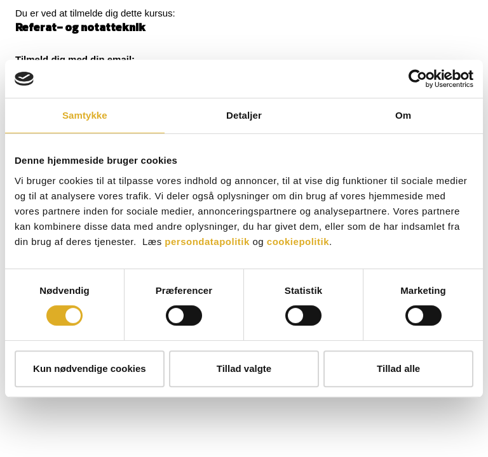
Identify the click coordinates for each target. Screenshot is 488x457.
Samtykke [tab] (84, 115)
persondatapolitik (207, 241)
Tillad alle (398, 368)
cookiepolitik (298, 241)
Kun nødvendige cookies (89, 368)
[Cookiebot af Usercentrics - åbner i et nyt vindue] (417, 78)
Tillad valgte (244, 368)
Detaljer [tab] (244, 115)
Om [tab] (403, 115)
